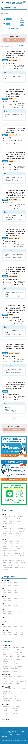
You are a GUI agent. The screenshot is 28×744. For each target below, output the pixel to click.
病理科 (16, 567)
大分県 (4, 634)
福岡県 (4, 632)
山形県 (9, 585)
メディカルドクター (13, 693)
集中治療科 (13, 555)
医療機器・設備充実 (20, 657)
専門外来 (16, 696)
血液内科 (12, 518)
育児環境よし (6, 664)
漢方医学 (5, 565)
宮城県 (21, 582)
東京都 (9, 593)
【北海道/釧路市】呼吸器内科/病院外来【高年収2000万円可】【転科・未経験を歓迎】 (15, 130)
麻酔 (13, 700)
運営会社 (18, 734)
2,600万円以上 (6, 715)
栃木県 (9, 590)
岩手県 (15, 582)
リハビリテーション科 (15, 558)
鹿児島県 (16, 634)
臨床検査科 (5, 570)
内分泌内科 (5, 521)
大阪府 (15, 611)
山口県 (4, 621)
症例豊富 (18, 654)
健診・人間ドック (20, 546)
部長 (14, 721)
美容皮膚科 (12, 565)
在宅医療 (5, 541)
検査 (15, 689)
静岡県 (9, 606)
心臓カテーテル (6, 700)
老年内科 (5, 543)
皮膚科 (4, 553)
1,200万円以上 (15, 706)
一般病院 (5, 676)
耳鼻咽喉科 (5, 548)
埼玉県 (21, 590)
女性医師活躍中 (15, 664)
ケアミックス (6, 681)
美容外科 (19, 565)
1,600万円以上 (15, 708)
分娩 (15, 691)
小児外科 (20, 531)
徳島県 (4, 626)
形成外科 (11, 533)
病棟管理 (9, 689)
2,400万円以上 (15, 713)
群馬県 (15, 590)
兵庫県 (21, 611)
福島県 (15, 585)
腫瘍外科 (5, 546)
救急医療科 (5, 555)
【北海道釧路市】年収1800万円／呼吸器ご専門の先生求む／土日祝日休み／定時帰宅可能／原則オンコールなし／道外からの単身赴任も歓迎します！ (15, 195)
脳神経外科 (13, 531)
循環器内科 (12, 516)
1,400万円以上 (6, 708)
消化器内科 (5, 518)
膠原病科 (5, 523)
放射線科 (11, 560)
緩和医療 (5, 560)
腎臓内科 (11, 541)
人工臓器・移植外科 (14, 543)
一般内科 (5, 516)
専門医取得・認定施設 (8, 657)
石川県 (15, 598)
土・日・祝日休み (7, 652)
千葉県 (4, 593)
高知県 (21, 626)
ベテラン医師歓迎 (7, 666)
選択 (22, 19)
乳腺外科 (5, 536)
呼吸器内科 (19, 516)
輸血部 (21, 567)
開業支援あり (6, 661)
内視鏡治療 (13, 698)
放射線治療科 (19, 560)
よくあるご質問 (6, 731)
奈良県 (4, 613)
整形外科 (5, 533)
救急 (10, 691)
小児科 (18, 548)
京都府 (9, 611)
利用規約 (23, 731)
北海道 (4, 582)
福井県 (21, 598)
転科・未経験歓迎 (18, 666)
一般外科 (5, 529)
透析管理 (5, 691)
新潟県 (4, 598)
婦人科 (15, 551)
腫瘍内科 (11, 523)
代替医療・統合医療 (7, 567)
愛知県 (15, 606)
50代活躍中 (5, 668)
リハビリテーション (15, 678)
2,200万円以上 (6, 713)
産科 (10, 551)
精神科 (4, 562)
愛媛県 (15, 626)
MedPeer (4, 736)
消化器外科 (5, 531)
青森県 (9, 582)
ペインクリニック (18, 553)
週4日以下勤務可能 (13, 647)
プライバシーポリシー (7, 733)
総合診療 (11, 546)
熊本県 (21, 632)
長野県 (9, 600)
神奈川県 (16, 593)
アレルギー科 (21, 555)
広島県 (21, 619)
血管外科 (18, 536)
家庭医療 (12, 521)
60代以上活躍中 (14, 668)
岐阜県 (4, 606)
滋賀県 (4, 611)
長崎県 (15, 632)
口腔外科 (11, 536)
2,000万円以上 (15, 711)
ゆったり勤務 (15, 649)
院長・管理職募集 (15, 659)
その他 (12, 570)
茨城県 (4, 590)
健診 (12, 681)
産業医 (16, 562)
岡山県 (15, 619)
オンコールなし (6, 649)
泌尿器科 (12, 548)
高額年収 (5, 647)
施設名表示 (15, 671)
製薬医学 (23, 562)
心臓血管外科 (12, 529)
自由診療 (19, 700)
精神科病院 (19, 676)
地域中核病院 (6, 659)
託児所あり (14, 661)
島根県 (9, 619)
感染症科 (19, 521)
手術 (19, 689)
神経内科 (19, 518)
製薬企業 (5, 683)
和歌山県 (10, 613)
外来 (4, 689)
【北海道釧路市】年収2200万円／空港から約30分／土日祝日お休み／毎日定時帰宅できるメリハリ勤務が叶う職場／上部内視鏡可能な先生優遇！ (15, 157)
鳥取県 (4, 619)
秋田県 (4, 585)
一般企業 (11, 683)
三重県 (21, 606)
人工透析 (18, 541)
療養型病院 (12, 676)
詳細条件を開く (14, 28)
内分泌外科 (18, 533)
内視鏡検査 (5, 698)
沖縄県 (22, 634)
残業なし (5, 654)
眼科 (20, 551)
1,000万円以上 (6, 706)
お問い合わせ (15, 731)
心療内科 (10, 562)
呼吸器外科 (20, 529)
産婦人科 (5, 551)
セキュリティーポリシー (8, 734)
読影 (24, 689)
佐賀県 (9, 632)
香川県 (9, 626)
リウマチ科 (5, 558)
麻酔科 (9, 553)
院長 (4, 721)
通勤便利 (11, 654)
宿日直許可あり (6, 671)
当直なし (23, 647)
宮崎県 (9, 634)
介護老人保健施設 (20, 681)
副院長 (8, 721)
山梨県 (4, 600)
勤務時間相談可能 (18, 652)
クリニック (5, 678)
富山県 (9, 598)
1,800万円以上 (6, 711)
